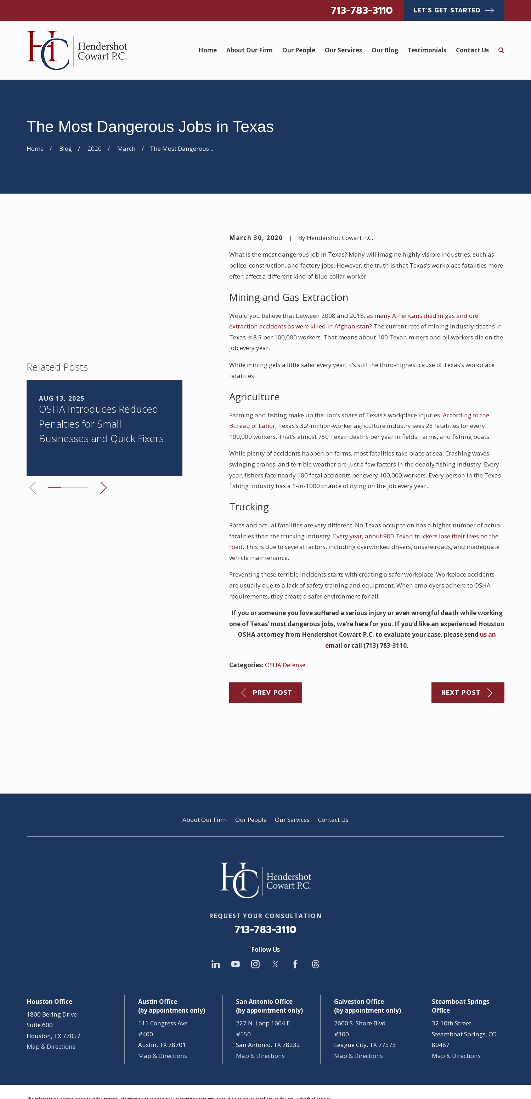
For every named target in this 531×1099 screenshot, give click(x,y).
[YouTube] (235, 913)
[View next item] (103, 384)
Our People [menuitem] (298, 50)
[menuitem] (37, 1083)
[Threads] (315, 913)
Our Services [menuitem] (343, 50)
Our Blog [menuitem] (385, 50)
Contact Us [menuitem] (472, 50)
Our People (251, 769)
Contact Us (333, 769)
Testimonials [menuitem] (426, 50)
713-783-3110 (362, 10)
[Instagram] (255, 913)
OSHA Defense (285, 665)
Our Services (292, 769)
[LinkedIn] (215, 913)
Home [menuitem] (207, 50)
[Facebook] (295, 913)
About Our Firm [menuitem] (249, 50)
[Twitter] (275, 913)
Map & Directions (51, 995)
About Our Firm (204, 769)
